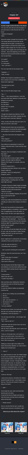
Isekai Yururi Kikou (14, 12)
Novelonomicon (20, 448)
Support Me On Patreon (14, 18)
